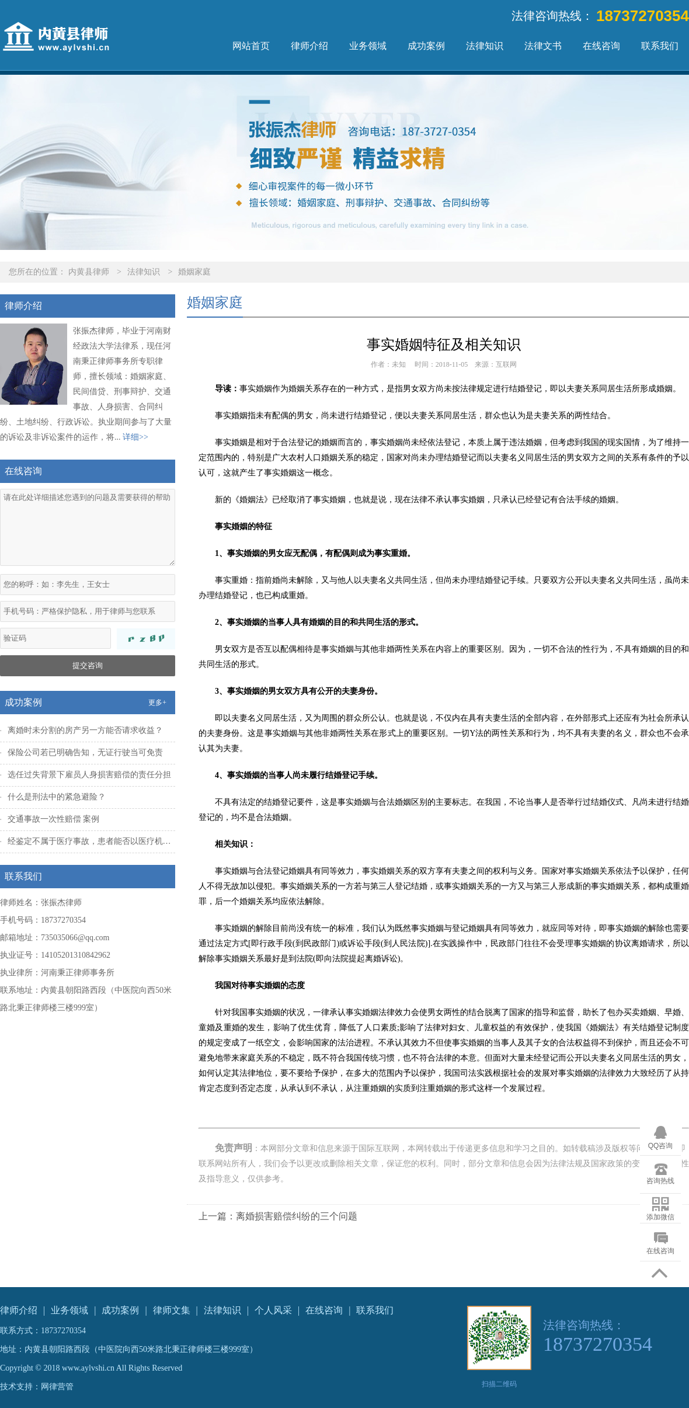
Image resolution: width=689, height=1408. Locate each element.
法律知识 (484, 46)
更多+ (157, 702)
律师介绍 (309, 46)
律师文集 (171, 1310)
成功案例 (426, 46)
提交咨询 (87, 665)
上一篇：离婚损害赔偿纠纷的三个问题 (278, 1216)
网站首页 (251, 46)
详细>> (135, 437)
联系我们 (659, 46)
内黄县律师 (88, 271)
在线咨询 (601, 46)
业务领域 (368, 46)
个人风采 (273, 1310)
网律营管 (57, 1386)
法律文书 (543, 46)
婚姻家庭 (194, 271)
